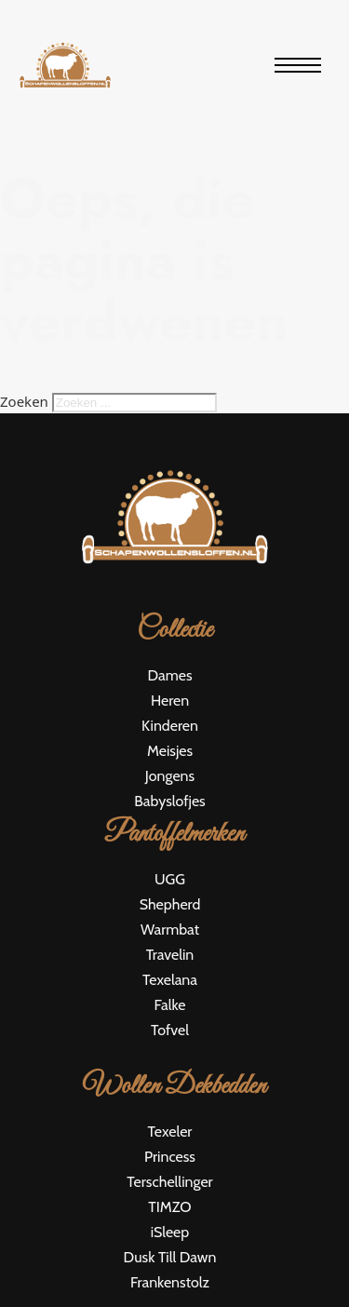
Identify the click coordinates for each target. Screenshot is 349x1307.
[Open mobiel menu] (298, 65)
